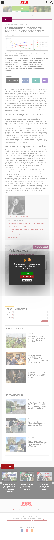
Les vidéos (7, 467)
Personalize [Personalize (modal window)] (27, 280)
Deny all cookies (27, 276)
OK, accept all (27, 273)
